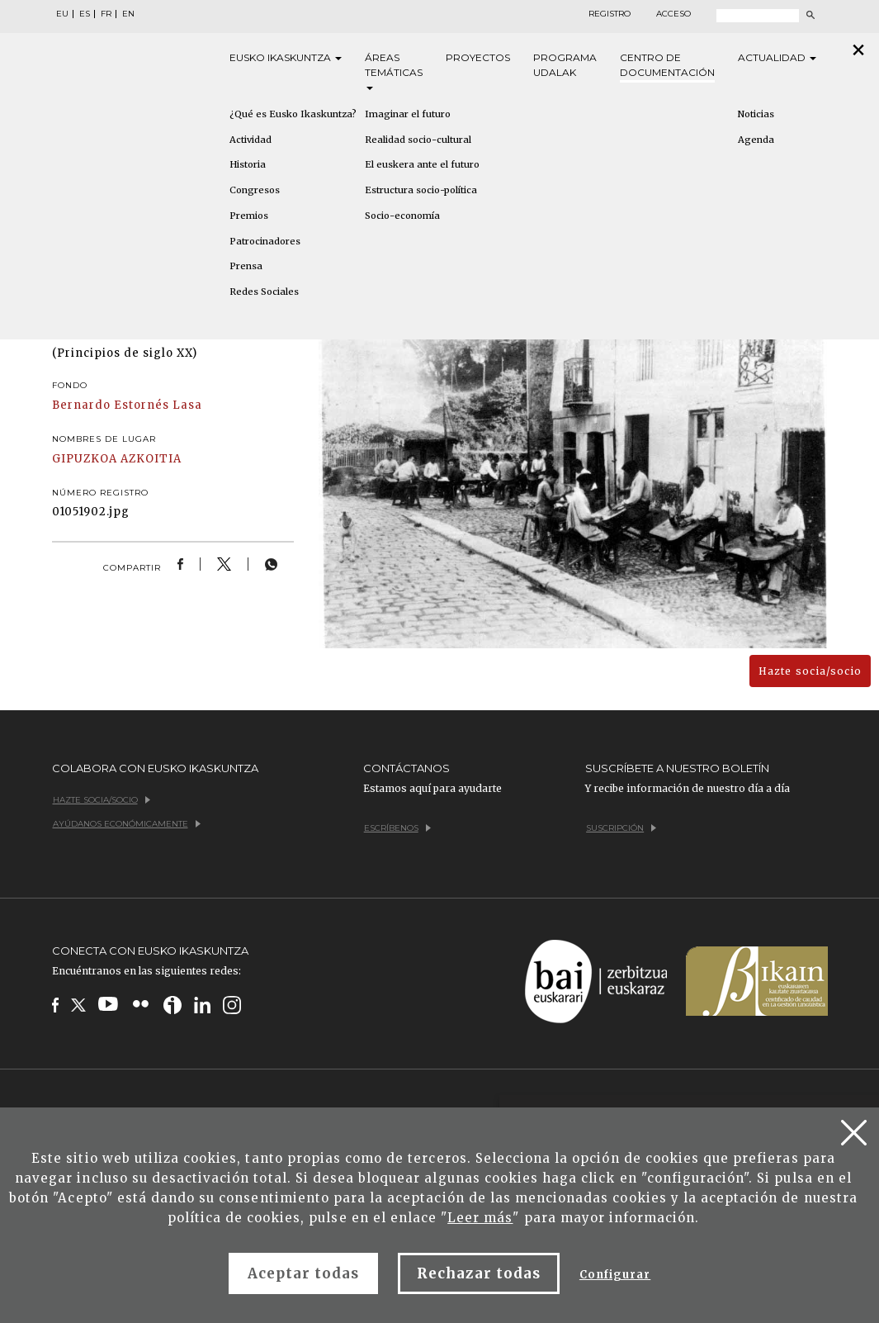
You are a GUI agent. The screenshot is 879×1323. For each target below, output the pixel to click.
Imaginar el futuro (408, 114)
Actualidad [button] (777, 57)
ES (84, 14)
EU (62, 14)
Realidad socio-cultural (418, 139)
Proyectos (478, 57)
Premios (248, 215)
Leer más (480, 1218)
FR (106, 14)
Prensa (245, 266)
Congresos (254, 190)
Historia (247, 164)
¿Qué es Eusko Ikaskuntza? (293, 114)
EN (128, 14)
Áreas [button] (394, 70)
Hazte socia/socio (810, 671)
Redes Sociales (264, 291)
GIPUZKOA (84, 459)
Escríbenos (397, 828)
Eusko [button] (285, 57)
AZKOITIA (151, 459)
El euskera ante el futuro (422, 164)
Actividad (250, 139)
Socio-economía (402, 215)
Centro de (667, 65)
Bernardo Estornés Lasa (127, 405)
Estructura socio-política (421, 190)
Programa (565, 65)
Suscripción (621, 828)
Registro (609, 14)
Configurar (614, 1275)
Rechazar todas (479, 1273)
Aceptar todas (304, 1273)
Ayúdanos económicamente (127, 823)
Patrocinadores (264, 241)
